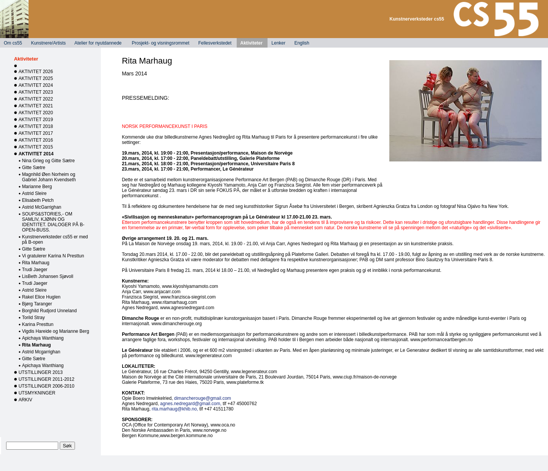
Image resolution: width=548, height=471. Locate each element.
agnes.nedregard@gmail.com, (190, 403)
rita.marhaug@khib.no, (175, 409)
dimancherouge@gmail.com (202, 398)
